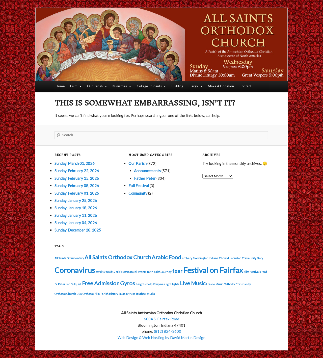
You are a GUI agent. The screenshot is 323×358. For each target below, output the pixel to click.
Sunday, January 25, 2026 (76, 200)
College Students (149, 86)
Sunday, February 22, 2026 (77, 170)
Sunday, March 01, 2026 (75, 163)
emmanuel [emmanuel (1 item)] (130, 271)
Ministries (120, 86)
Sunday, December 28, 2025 (78, 230)
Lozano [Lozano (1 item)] (210, 284)
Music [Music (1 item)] (219, 284)
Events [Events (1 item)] (142, 271)
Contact (245, 86)
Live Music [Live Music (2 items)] (192, 283)
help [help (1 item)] (149, 284)
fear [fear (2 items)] (177, 270)
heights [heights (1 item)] (141, 284)
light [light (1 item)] (168, 284)
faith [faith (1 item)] (150, 271)
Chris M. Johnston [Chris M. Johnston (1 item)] (230, 258)
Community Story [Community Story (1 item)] (252, 258)
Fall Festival (138, 185)
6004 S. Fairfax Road (161, 319)
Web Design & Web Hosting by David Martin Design (161, 337)
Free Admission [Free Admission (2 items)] (100, 283)
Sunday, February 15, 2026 (77, 178)
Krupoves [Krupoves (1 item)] (159, 284)
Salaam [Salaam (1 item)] (123, 293)
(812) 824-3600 (167, 331)
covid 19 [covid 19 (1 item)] (100, 271)
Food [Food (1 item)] (264, 271)
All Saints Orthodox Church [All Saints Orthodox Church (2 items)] (118, 257)
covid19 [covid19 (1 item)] (110, 271)
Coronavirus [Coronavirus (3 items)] (75, 270)
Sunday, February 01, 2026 (77, 193)
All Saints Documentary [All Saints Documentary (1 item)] (69, 258)
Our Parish (95, 86)
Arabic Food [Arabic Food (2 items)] (166, 257)
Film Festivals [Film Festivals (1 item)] (252, 271)
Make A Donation (221, 86)
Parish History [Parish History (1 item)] (109, 293)
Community (137, 193)
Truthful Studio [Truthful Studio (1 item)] (145, 293)
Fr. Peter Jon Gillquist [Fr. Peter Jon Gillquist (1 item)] (68, 284)
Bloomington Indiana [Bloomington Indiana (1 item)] (205, 258)
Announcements (147, 170)
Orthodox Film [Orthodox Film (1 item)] (91, 293)
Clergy (193, 86)
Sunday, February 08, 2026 (77, 185)
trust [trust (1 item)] (131, 293)
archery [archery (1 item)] (187, 258)
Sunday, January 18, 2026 (76, 208)
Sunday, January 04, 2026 (76, 222)
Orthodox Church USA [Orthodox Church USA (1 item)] (68, 293)
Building (177, 86)
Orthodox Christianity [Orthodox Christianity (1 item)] (237, 284)
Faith (73, 86)
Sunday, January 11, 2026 (76, 215)
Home (60, 86)
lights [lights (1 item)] (175, 284)
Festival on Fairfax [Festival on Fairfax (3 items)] (213, 270)
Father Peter (145, 178)
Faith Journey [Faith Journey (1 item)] (162, 271)
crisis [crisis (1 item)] (119, 271)
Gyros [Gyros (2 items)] (127, 283)
